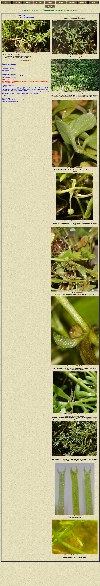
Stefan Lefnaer (79, 515)
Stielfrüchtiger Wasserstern (26, 16)
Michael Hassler (79, 167)
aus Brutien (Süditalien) (12, 101)
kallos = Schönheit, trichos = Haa (16, 99)
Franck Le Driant (79, 54)
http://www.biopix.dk (32, 52)
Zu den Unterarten (26, 60)
